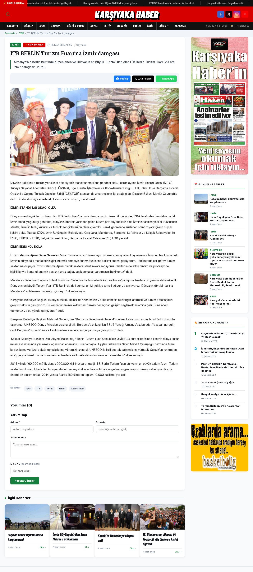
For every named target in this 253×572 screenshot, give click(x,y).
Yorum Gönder (24, 480)
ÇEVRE (94, 26)
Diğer (164, 26)
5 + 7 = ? (25, 463)
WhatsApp (166, 78)
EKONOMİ (56, 26)
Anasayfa (12, 26)
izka (28, 388)
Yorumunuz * (18, 437)
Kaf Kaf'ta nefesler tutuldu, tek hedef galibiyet (48, 3)
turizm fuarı (77, 388)
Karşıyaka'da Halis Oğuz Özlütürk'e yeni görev (114, 3)
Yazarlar (180, 26)
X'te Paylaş (143, 78)
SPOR (42, 26)
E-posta (100, 422)
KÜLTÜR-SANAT (76, 26)
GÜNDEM (29, 26)
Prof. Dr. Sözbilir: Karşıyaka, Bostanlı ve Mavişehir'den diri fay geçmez (222, 367)
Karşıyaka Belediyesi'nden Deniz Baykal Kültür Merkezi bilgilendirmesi (226, 282)
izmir (62, 388)
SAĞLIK (137, 26)
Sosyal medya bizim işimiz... (219, 394)
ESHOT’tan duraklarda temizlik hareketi (176, 3)
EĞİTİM (107, 26)
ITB (38, 388)
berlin (50, 388)
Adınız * (15, 422)
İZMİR (150, 26)
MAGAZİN (122, 26)
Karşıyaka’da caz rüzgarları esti (229, 3)
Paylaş (122, 78)
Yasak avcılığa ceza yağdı (217, 382)
